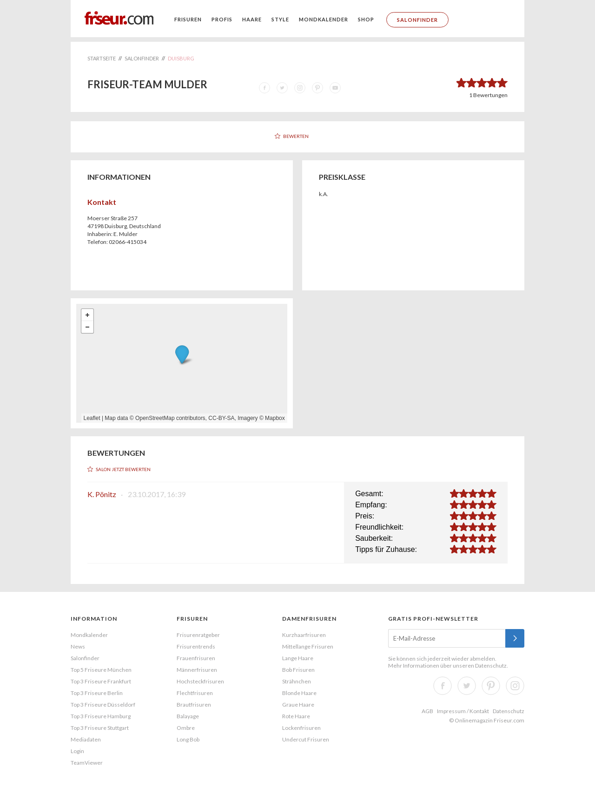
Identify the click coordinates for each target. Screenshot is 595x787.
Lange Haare (297, 658)
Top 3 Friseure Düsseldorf (103, 704)
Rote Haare (296, 716)
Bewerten (296, 136)
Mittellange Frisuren (307, 646)
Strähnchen (296, 681)
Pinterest (491, 685)
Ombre (186, 727)
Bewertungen (488, 95)
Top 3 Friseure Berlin (97, 692)
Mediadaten (86, 739)
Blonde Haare (299, 692)
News (78, 646)
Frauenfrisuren (196, 658)
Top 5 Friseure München (101, 669)
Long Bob (188, 739)
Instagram (515, 685)
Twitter (466, 685)
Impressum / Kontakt (463, 711)
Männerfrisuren (197, 669)
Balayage (188, 716)
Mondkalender (323, 19)
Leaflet (92, 418)
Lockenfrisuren (301, 727)
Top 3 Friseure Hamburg (101, 716)
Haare (252, 19)
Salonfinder (417, 20)
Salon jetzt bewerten (123, 469)
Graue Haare (298, 704)
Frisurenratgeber (198, 634)
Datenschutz (491, 665)
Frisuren (188, 19)
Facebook (442, 685)
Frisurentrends (196, 646)
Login (77, 751)
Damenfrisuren (309, 618)
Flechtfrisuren (195, 692)
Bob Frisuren (298, 669)
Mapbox (275, 418)
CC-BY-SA (221, 418)
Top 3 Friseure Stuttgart (100, 727)
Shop (366, 19)
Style (280, 19)
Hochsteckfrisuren (200, 681)
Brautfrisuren (194, 704)
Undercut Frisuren (305, 739)
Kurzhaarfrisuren (304, 634)
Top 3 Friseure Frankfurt (101, 681)
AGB (427, 711)
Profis (222, 19)
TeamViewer (87, 762)
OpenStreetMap (155, 418)
